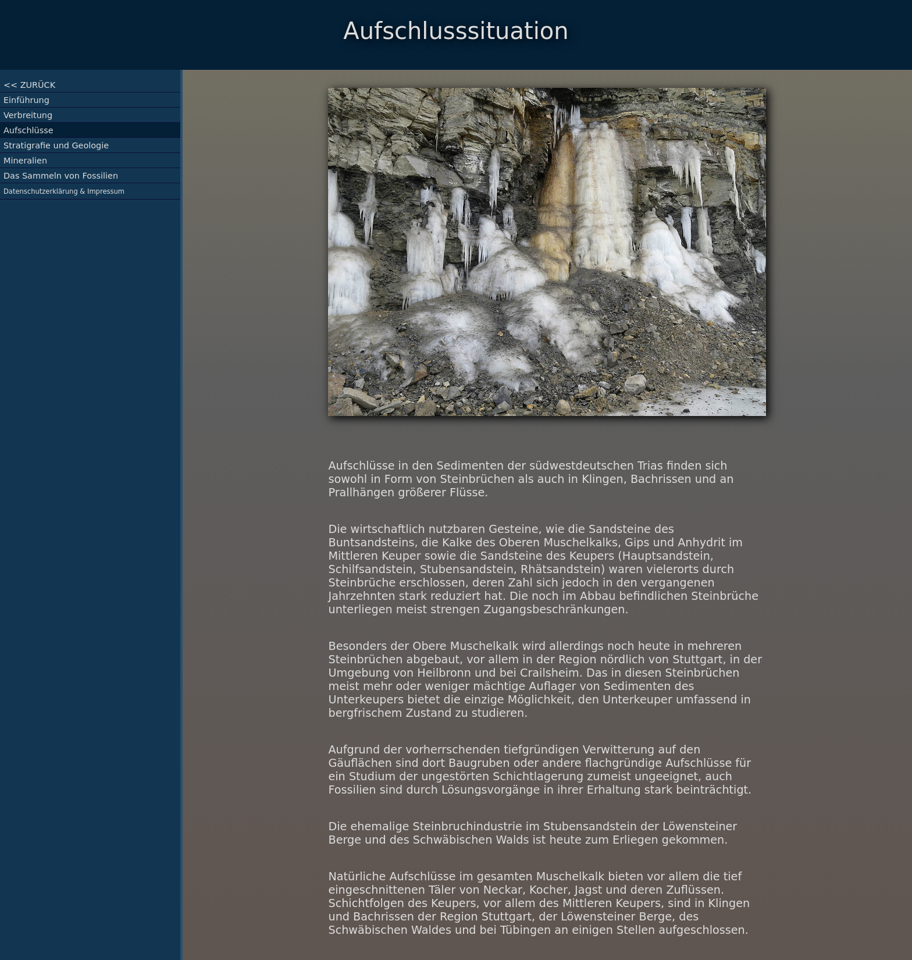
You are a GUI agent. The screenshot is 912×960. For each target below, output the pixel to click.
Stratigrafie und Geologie (56, 145)
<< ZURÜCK (29, 85)
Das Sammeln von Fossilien (60, 175)
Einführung (26, 100)
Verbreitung (27, 115)
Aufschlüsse (28, 130)
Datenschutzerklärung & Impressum (63, 191)
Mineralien (25, 160)
